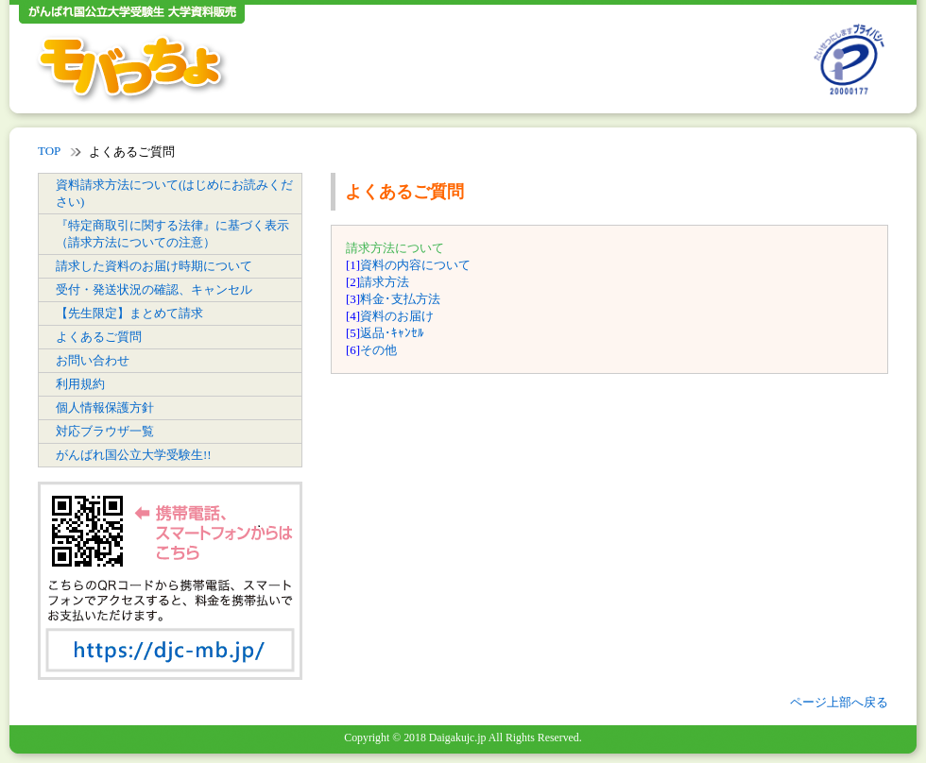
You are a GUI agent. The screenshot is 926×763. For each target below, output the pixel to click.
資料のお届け (397, 316)
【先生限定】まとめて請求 (129, 313)
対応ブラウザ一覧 (105, 431)
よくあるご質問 (99, 337)
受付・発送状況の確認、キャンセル (154, 289)
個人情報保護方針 (105, 407)
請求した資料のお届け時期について (154, 266)
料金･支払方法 (400, 299)
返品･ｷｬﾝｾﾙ (392, 333)
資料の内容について (415, 265)
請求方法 (384, 282)
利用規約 (80, 384)
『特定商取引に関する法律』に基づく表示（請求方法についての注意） (172, 233)
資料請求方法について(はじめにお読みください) (174, 193)
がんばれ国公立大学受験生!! (134, 455)
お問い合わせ (92, 360)
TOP (49, 151)
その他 (378, 350)
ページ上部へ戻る (839, 702)
